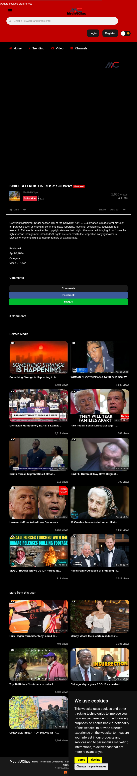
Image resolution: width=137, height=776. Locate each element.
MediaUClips (30, 192)
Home (15, 48)
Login (92, 33)
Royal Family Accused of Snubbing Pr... (94, 570)
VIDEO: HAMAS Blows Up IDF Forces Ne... (35, 570)
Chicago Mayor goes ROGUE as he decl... (96, 684)
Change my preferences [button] (91, 766)
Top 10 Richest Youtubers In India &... (32, 684)
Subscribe (30, 198)
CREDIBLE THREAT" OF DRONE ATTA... (34, 732)
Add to (114, 209)
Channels (79, 48)
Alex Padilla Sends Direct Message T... (94, 425)
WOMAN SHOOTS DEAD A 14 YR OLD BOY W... (99, 377)
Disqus (68, 301)
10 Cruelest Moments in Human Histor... (94, 522)
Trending (36, 48)
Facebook (69, 295)
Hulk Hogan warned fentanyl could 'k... (33, 636)
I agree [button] (80, 759)
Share (102, 209)
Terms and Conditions (51, 761)
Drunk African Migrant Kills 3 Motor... (32, 473)
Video (57, 48)
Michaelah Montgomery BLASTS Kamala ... (35, 425)
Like (14, 209)
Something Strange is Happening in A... (33, 377)
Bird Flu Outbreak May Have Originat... (94, 473)
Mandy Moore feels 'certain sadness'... (94, 636)
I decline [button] (95, 759)
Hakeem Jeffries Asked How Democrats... (34, 522)
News (23, 262)
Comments (68, 288)
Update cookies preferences (16, 3)
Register (110, 33)
